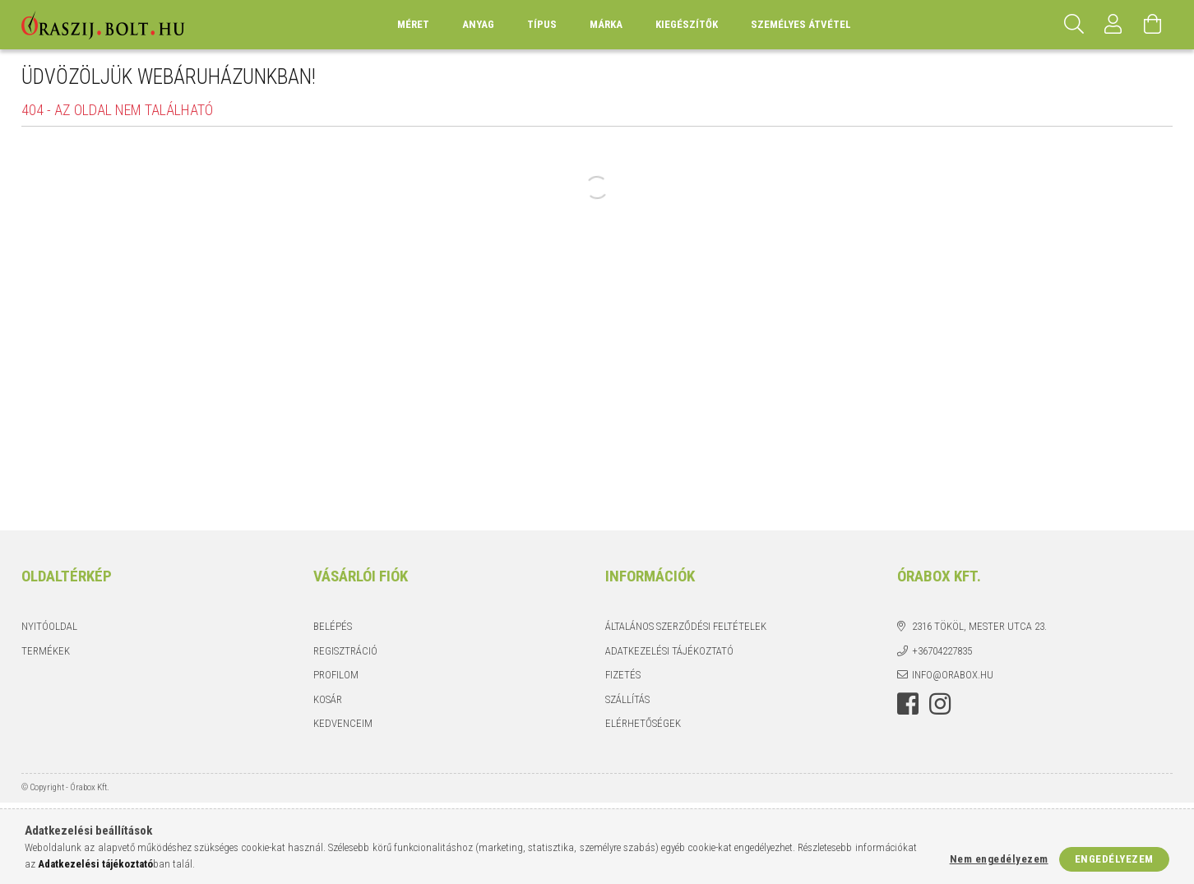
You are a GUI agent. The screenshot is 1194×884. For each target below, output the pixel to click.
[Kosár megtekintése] (1153, 24)
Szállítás (627, 699)
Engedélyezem (1114, 859)
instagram (940, 704)
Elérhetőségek (643, 723)
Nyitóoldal (49, 626)
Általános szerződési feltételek (685, 626)
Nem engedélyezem (999, 859)
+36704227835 (942, 651)
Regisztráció (345, 651)
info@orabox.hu (952, 675)
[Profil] (1113, 24)
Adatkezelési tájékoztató (669, 651)
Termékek (45, 651)
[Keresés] (1074, 24)
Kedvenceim (343, 723)
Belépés (332, 626)
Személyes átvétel (801, 24)
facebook (908, 704)
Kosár (327, 699)
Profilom (336, 675)
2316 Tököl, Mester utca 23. (979, 626)
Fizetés (623, 675)
